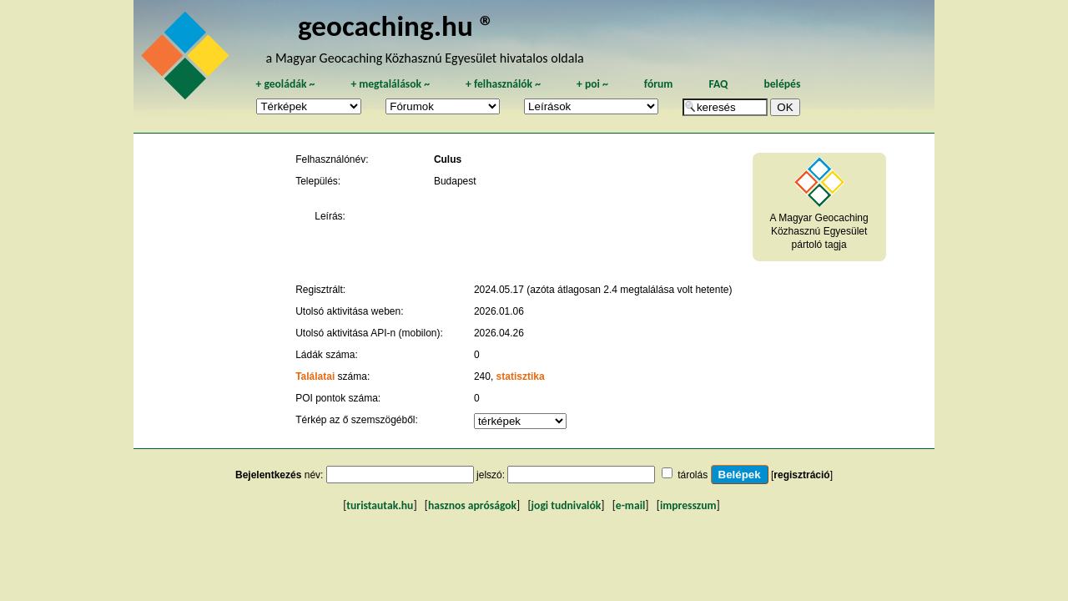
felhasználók (503, 84)
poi (592, 84)
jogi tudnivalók (566, 505)
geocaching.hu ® (396, 25)
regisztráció (801, 475)
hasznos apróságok (472, 505)
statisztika (520, 376)
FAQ (718, 84)
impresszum (688, 505)
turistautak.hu (379, 505)
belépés (781, 84)
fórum (658, 84)
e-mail (630, 505)
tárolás (693, 475)
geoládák (285, 84)
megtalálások (390, 84)
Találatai (315, 376)
